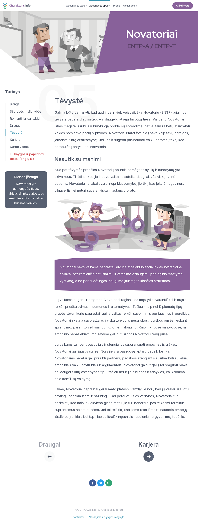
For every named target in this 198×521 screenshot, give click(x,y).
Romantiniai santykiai (25, 119)
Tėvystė (16, 133)
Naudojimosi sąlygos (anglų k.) (107, 518)
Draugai (15, 126)
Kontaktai (77, 518)
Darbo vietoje (20, 147)
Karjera (15, 140)
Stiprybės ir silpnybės (25, 112)
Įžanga (14, 105)
